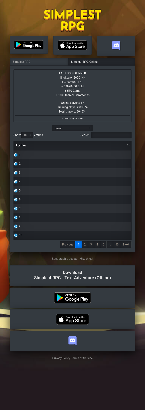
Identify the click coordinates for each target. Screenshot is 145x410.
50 (117, 288)
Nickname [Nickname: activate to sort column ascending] (48, 145)
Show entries (28, 135)
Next (126, 288)
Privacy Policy (61, 402)
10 (17, 274)
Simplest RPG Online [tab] (84, 61)
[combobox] (72, 128)
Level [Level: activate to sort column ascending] (110, 145)
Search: (106, 135)
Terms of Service (82, 402)
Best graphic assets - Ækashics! (72, 302)
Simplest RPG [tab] (21, 61)
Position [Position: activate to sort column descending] (21, 145)
